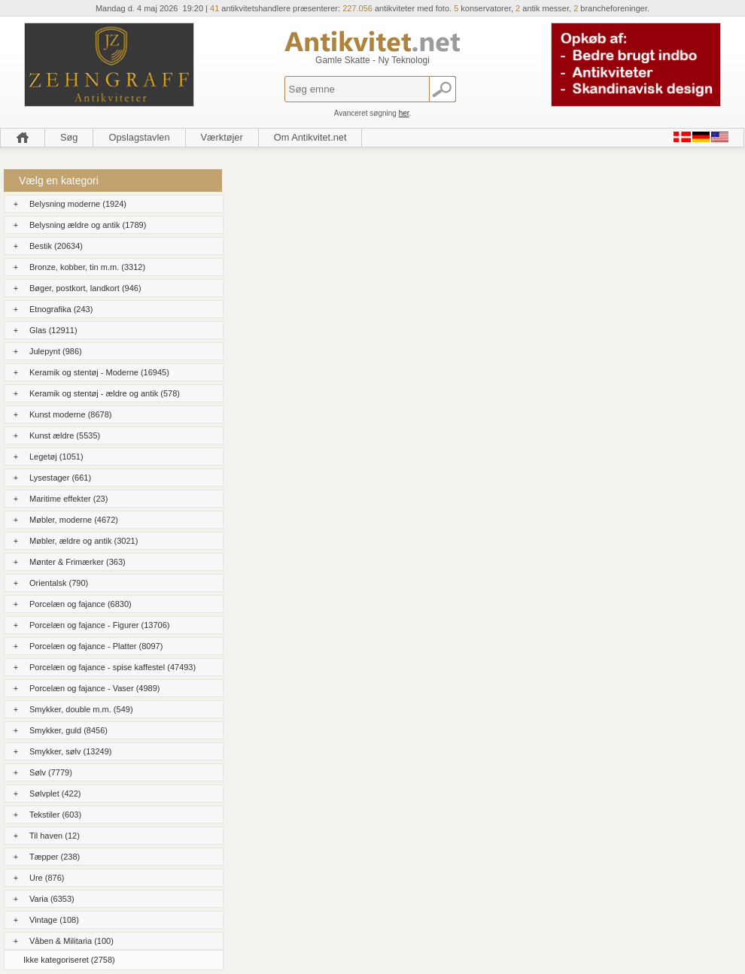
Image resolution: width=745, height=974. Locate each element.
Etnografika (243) (61, 309)
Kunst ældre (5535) (64, 435)
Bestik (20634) (56, 245)
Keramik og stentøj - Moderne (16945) (99, 372)
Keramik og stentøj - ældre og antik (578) (104, 393)
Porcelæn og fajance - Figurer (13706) (99, 625)
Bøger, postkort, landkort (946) (85, 288)
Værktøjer (222, 137)
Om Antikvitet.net (310, 137)
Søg (69, 137)
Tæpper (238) (54, 856)
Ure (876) (46, 877)
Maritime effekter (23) (68, 498)
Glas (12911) (53, 330)
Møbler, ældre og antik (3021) (83, 540)
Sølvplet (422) (55, 793)
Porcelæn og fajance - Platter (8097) (96, 646)
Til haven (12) (54, 835)
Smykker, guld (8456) (68, 730)
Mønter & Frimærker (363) (77, 561)
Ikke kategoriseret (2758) (69, 959)
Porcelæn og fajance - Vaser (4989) (94, 688)
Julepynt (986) (55, 351)
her (404, 113)
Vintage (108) (54, 919)
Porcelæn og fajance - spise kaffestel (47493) (112, 667)
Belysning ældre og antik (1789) (87, 224)
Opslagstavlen (138, 137)
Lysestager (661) (60, 477)
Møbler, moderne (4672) (73, 519)
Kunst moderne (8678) (70, 414)
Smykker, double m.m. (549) (81, 709)
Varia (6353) (51, 898)
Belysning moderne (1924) (77, 203)
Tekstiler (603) (55, 814)
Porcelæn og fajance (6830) (80, 603)
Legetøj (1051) (56, 456)
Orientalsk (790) (58, 582)
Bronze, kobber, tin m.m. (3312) (87, 267)
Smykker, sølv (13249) (70, 751)
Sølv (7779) (50, 772)
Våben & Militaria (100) (71, 940)
